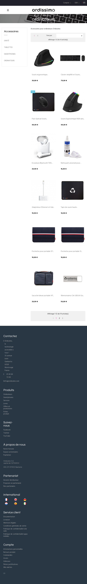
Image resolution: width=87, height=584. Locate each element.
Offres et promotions (7, 407)
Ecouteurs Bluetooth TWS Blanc (42, 163)
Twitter (6, 433)
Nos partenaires (9, 486)
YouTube (6, 436)
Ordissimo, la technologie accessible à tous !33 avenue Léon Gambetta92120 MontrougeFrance (9, 356)
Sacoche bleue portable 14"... (43, 296)
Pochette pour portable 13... (71, 251)
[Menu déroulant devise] (77, 3)
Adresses (6, 561)
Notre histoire (8, 449)
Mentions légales (9, 523)
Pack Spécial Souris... (39, 119)
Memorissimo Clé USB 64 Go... (72, 296)
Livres (5, 403)
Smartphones (10, 54)
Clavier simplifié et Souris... (70, 75)
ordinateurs (9, 61)
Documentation (9, 516)
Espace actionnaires (10, 452)
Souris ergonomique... (40, 75)
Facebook (7, 430)
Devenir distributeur (10, 480)
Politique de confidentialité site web (15, 530)
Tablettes (8, 47)
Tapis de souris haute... (69, 207)
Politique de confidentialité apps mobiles (15, 535)
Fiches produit (6, 412)
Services (6, 400)
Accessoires (11, 31)
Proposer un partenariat (12, 483)
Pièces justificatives (10, 564)
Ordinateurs (7, 394)
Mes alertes (7, 567)
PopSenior (7, 455)
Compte (8, 544)
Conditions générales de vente (14, 526)
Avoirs (5, 558)
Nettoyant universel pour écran (70, 163)
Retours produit (9, 552)
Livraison (6, 519)
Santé (6, 41)
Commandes (7, 555)
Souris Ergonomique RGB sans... (72, 119)
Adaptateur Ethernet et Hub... (43, 207)
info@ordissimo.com (11, 381)
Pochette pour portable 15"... (43, 251)
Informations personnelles (13, 549)
